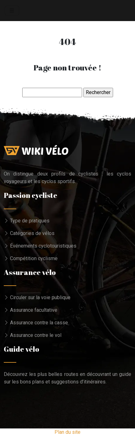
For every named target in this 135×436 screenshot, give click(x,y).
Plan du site (67, 432)
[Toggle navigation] (12, 10)
